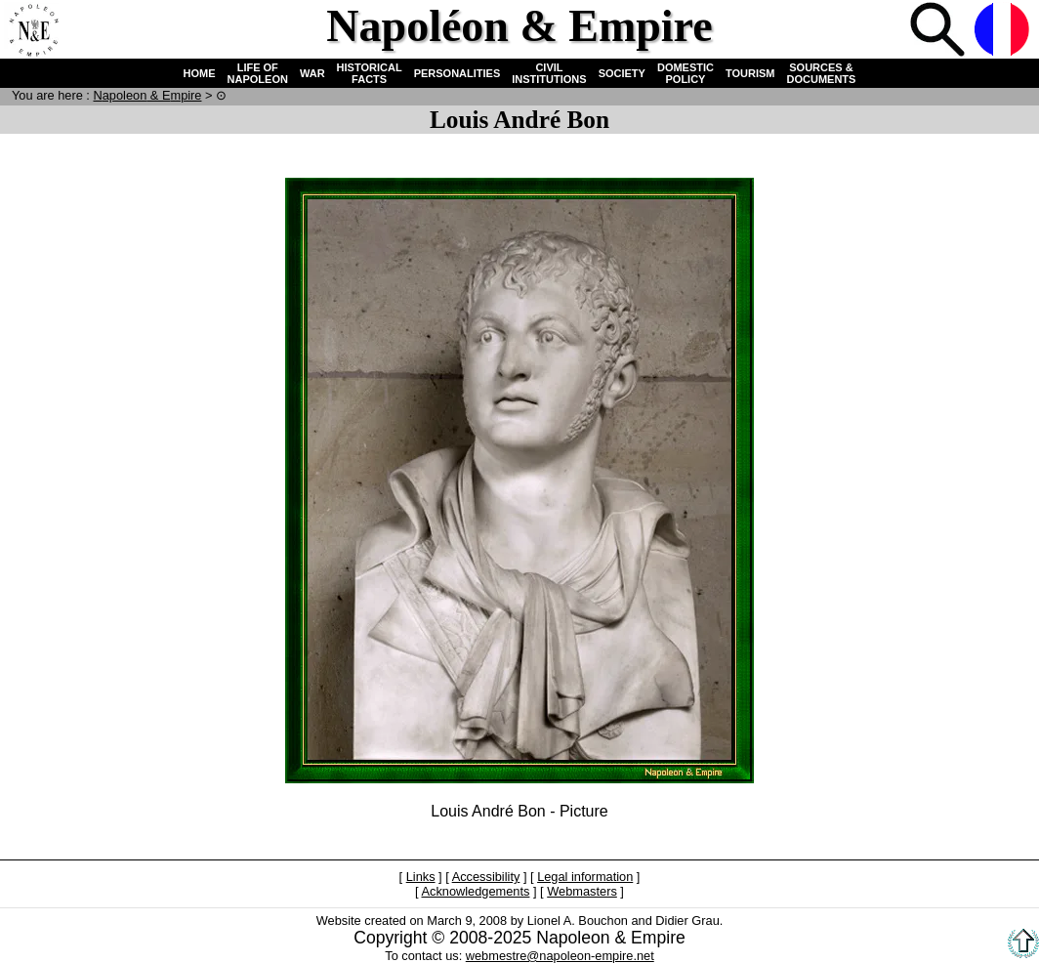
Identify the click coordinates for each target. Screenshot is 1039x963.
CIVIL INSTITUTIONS (549, 73)
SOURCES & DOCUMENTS (821, 73)
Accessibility (486, 876)
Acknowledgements (475, 891)
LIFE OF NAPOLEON (258, 73)
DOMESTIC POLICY (685, 73)
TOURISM (750, 73)
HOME (200, 73)
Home (33, 31)
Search (939, 31)
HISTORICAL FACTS (369, 73)
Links (421, 876)
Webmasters (582, 891)
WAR (312, 73)
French (1004, 31)
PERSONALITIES (457, 73)
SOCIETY (622, 73)
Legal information (585, 876)
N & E (147, 95)
